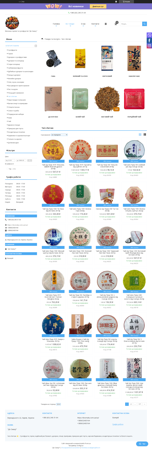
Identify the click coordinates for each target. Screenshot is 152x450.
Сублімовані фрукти (15, 68)
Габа (53, 76)
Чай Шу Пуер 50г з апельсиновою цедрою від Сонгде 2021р (107, 297)
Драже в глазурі (14, 125)
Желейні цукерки (14, 78)
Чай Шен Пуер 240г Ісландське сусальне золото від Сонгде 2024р (134, 297)
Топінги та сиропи (15, 139)
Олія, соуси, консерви (16, 82)
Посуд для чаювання (16, 93)
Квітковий (107, 76)
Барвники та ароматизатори (19, 135)
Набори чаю (134, 76)
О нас (83, 24)
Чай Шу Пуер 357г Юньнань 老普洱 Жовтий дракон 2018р (53, 167)
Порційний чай (134, 117)
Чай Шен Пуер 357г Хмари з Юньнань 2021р (53, 340)
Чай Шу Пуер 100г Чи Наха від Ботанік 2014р (53, 210)
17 (140, 404)
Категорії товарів (12, 46)
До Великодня (13, 143)
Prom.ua (88, 443)
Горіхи (10, 54)
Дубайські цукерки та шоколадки (20, 71)
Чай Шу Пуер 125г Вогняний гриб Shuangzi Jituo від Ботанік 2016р (134, 253)
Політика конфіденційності (90, 448)
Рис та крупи (13, 89)
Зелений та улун (80, 76)
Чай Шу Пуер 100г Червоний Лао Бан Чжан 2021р (107, 252)
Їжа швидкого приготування (18, 86)
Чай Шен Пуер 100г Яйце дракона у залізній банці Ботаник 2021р (107, 385)
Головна (56, 24)
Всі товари (70, 24)
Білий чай (80, 117)
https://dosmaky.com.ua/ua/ (17, 225)
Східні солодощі (14, 64)
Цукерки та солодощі (16, 61)
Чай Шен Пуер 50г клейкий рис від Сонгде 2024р (134, 166)
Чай (9, 121)
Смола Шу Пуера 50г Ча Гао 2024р (107, 210)
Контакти (95, 24)
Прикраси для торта (15, 128)
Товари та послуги (52, 39)
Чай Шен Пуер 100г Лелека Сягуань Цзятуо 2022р (134, 210)
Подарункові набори (16, 114)
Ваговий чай (107, 117)
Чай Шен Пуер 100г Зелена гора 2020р (80, 210)
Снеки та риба (13, 111)
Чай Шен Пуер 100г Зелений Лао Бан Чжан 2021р (80, 252)
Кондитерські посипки (16, 132)
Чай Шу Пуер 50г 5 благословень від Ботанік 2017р (134, 341)
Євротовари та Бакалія (17, 100)
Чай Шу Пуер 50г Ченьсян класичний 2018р (107, 166)
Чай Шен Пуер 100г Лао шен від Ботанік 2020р (80, 384)
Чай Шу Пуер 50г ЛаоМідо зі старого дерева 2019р (80, 296)
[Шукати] (144, 24)
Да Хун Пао (53, 117)
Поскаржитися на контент (71, 448)
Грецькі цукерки (14, 75)
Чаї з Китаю (12, 96)
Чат (142, 444)
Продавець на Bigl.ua (76, 446)
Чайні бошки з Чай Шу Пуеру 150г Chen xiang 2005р (80, 341)
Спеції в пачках (14, 107)
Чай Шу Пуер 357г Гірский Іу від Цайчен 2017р (80, 166)
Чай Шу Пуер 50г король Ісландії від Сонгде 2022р (107, 340)
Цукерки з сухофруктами (17, 57)
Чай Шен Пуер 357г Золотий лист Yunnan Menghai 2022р (53, 297)
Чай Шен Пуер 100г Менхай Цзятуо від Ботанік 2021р (53, 252)
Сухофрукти (12, 50)
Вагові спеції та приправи (17, 103)
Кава (10, 118)
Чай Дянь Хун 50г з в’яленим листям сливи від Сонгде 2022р (53, 385)
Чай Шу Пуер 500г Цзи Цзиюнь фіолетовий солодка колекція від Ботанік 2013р (134, 386)
